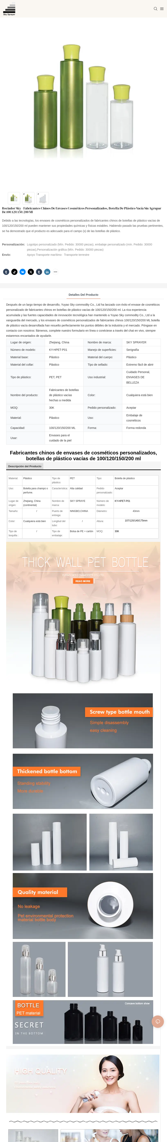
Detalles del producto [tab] (83, 294)
